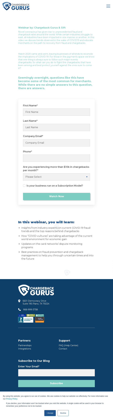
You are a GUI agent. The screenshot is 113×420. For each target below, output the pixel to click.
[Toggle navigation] (108, 6)
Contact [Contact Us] (63, 348)
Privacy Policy (11, 399)
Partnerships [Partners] (24, 345)
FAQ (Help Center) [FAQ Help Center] (68, 345)
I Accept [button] (50, 413)
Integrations (24, 348)
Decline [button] (63, 413)
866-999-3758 (30, 309)
